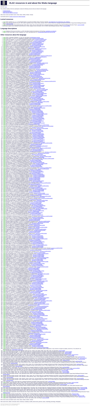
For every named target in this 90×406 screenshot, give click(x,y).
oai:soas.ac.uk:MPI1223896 (36, 276)
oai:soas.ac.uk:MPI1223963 (41, 163)
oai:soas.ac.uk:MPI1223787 (38, 41)
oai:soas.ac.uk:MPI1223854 (37, 272)
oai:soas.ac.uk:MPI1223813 (41, 318)
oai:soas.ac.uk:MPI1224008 (40, 188)
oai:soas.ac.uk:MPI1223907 (36, 199)
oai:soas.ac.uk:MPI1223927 (34, 239)
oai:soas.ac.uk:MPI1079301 (56, 248)
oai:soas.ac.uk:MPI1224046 (42, 128)
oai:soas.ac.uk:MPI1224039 (36, 206)
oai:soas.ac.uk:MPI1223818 (42, 315)
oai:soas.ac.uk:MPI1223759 (35, 80)
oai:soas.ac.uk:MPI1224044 (37, 138)
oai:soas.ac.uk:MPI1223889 (36, 286)
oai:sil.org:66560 (66, 25)
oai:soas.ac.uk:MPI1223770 (46, 55)
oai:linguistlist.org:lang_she (17, 349)
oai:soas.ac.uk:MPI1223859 (43, 273)
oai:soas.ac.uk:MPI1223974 (50, 152)
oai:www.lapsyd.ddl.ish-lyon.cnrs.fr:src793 (46, 32)
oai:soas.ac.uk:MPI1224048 (35, 132)
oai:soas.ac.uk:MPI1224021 (41, 245)
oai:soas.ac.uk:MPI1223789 (38, 43)
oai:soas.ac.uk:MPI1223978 (35, 147)
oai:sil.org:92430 (45, 397)
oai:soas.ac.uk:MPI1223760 (44, 78)
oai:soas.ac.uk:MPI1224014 (43, 168)
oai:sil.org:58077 (81, 375)
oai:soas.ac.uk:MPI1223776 (34, 53)
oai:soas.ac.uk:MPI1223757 (38, 83)
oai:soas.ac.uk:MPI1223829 (34, 305)
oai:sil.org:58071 (6, 374)
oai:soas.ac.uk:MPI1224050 (37, 102)
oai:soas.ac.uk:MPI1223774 (38, 51)
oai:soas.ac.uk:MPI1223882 (38, 287)
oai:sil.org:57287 (78, 361)
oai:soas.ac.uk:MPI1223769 (35, 62)
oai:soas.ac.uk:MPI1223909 (38, 189)
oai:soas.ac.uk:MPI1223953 (34, 103)
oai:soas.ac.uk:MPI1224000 (36, 202)
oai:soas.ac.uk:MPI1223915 (34, 183)
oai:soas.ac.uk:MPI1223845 (36, 322)
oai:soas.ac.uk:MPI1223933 (44, 221)
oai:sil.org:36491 (68, 352)
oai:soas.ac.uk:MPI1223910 (36, 184)
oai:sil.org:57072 (68, 353)
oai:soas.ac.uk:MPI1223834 (45, 332)
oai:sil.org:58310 (51, 381)
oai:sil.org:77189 (80, 395)
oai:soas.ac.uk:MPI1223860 (39, 263)
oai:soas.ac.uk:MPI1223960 (37, 159)
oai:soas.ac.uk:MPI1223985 (37, 98)
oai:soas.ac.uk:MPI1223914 (36, 181)
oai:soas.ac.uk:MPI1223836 (34, 336)
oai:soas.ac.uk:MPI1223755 (50, 81)
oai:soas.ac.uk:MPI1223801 (37, 346)
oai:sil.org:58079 (80, 378)
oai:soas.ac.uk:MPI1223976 (35, 145)
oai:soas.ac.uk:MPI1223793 (34, 68)
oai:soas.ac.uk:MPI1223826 (36, 309)
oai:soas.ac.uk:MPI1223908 (36, 187)
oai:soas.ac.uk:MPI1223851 (34, 269)
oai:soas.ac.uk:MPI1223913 (34, 179)
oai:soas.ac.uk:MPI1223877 (43, 297)
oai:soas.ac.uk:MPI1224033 (34, 224)
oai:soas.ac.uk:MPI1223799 (35, 67)
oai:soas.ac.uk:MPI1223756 (34, 82)
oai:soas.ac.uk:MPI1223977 (42, 146)
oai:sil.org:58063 (65, 371)
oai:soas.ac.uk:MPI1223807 (38, 338)
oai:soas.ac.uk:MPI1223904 (39, 193)
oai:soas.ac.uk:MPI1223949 (37, 131)
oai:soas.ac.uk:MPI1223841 (41, 325)
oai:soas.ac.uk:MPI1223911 (43, 185)
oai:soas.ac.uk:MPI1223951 (37, 110)
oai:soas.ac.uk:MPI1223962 (36, 161)
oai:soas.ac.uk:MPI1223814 (39, 319)
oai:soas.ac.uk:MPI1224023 (34, 234)
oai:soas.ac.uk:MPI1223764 (36, 76)
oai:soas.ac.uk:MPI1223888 (35, 285)
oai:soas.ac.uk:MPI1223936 (33, 211)
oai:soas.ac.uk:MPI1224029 (35, 231)
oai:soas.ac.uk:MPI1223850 (33, 268)
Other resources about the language (10, 12)
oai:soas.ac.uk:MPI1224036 (37, 214)
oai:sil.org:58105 (9, 23)
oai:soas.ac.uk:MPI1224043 (38, 136)
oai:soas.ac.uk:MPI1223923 (37, 246)
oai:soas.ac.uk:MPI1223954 (46, 105)
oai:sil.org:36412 (68, 351)
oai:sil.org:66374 (6, 386)
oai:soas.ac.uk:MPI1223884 (35, 289)
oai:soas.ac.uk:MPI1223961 (35, 160)
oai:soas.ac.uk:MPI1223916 (35, 169)
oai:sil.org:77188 (76, 394)
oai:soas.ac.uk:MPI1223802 (42, 347)
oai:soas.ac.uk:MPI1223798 (34, 66)
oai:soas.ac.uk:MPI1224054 (41, 113)
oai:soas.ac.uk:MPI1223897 (35, 277)
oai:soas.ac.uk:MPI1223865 (42, 261)
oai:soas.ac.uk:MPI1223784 (34, 47)
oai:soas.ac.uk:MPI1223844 (46, 321)
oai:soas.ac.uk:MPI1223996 (34, 84)
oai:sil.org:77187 (75, 393)
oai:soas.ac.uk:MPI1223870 (35, 250)
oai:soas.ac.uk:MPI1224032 (43, 222)
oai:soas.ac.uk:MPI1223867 (38, 255)
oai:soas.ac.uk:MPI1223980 (39, 142)
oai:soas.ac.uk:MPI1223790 (42, 63)
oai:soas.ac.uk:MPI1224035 (37, 212)
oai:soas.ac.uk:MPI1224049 (38, 133)
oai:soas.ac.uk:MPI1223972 (38, 150)
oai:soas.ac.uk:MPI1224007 (34, 186)
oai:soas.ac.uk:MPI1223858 (34, 267)
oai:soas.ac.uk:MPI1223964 (40, 155)
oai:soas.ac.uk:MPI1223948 (35, 129)
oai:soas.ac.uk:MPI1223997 (39, 85)
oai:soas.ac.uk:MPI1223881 (38, 293)
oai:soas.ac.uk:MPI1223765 (37, 77)
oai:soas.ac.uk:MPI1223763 (34, 75)
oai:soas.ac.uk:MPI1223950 (35, 109)
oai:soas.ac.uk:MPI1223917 (38, 171)
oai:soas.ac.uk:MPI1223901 (39, 201)
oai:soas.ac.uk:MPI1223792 (37, 65)
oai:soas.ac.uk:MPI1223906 (39, 197)
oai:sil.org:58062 (64, 370)
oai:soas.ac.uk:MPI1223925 (37, 235)
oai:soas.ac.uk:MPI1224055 (38, 115)
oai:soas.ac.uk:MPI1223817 (39, 314)
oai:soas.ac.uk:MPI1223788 (36, 42)
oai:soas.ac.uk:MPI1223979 (45, 148)
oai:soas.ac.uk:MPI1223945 (39, 137)
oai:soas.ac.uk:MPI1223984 (35, 97)
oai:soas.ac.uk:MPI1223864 (37, 260)
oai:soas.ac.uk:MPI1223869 (42, 257)
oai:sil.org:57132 (83, 358)
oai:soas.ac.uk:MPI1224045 (39, 139)
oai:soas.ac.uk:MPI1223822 (40, 301)
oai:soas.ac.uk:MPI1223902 (35, 203)
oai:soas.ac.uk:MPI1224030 (34, 219)
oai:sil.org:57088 (70, 355)
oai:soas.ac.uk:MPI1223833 (37, 331)
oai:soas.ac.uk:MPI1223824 (41, 307)
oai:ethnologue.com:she (35, 37)
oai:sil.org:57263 (81, 359)
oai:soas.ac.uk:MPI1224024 (37, 236)
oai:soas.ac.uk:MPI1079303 (48, 249)
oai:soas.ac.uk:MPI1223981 (46, 143)
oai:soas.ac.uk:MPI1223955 (34, 108)
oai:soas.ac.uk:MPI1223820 (39, 299)
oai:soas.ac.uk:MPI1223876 (38, 296)
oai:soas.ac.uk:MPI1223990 (41, 93)
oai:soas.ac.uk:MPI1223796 (40, 71)
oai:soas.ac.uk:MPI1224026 (34, 226)
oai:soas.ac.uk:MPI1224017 (35, 172)
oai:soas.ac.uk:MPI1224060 (38, 162)
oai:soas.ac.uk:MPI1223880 (35, 292)
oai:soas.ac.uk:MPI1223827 (39, 302)
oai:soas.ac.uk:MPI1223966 (38, 157)
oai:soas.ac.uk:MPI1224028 (33, 228)
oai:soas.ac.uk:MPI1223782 (35, 45)
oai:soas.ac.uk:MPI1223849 (41, 328)
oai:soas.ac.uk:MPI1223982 (36, 144)
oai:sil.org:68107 (74, 390)
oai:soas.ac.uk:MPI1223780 (38, 38)
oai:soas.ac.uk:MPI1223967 (48, 158)
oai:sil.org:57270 (66, 360)
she (6, 6)
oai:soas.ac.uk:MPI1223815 (37, 312)
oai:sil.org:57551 (80, 364)
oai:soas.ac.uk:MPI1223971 (36, 149)
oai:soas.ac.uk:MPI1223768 (36, 61)
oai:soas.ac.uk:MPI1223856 (37, 265)
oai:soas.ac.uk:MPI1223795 (42, 70)
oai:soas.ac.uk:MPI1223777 (34, 54)
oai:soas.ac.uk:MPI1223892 (38, 281)
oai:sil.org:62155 (63, 384)
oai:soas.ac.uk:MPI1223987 (36, 100)
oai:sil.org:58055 (69, 369)
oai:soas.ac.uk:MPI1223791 (39, 64)
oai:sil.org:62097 (70, 383)
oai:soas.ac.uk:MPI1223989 (41, 95)
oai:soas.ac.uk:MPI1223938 (46, 216)
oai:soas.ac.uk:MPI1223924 (41, 233)
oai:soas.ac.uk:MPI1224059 (38, 112)
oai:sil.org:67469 (83, 388)
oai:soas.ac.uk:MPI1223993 (40, 90)
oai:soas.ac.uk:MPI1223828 (43, 303)
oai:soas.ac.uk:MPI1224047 (37, 130)
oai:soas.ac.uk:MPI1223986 (39, 99)
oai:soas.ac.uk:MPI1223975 (43, 153)
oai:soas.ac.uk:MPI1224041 (37, 127)
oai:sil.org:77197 (82, 396)
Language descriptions (7, 11)
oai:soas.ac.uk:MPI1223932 (38, 218)
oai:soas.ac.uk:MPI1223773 (37, 50)
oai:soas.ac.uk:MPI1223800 (37, 345)
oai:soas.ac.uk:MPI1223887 (37, 283)
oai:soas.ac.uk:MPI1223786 (39, 40)
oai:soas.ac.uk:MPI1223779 (35, 49)
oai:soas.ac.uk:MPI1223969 (36, 166)
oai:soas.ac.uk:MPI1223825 (39, 308)
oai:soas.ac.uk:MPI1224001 (37, 204)
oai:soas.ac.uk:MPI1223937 (35, 213)
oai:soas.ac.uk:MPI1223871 (45, 251)
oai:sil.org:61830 (75, 382)
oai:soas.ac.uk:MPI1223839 (39, 334)
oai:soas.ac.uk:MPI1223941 (39, 122)
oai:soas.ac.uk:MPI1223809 (37, 340)
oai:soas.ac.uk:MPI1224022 (34, 232)
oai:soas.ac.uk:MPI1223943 (47, 126)
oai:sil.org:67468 (83, 387)
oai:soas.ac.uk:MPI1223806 (34, 344)
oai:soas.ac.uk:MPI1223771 (41, 56)
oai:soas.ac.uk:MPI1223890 (35, 279)
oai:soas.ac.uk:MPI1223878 (40, 298)
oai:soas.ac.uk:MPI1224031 (34, 220)
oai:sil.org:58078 (9, 377)
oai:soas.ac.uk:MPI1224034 (38, 210)
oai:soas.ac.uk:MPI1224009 (38, 190)
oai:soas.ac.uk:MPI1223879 (41, 294)
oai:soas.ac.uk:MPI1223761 (35, 73)
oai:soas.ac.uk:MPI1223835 (35, 335)
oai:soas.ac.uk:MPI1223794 (41, 69)
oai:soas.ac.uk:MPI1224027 (40, 229)
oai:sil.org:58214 (9, 380)
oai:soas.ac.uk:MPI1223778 (40, 48)
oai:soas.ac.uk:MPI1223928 (41, 227)
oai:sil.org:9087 (62, 350)
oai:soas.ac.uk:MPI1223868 (38, 256)
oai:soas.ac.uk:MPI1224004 (45, 196)
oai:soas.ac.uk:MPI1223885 (41, 290)
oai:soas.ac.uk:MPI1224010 (34, 177)
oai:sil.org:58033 (76, 368)
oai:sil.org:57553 (19, 366)
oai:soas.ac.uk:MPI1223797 (35, 72)
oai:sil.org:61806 (81, 24)
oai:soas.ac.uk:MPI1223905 (36, 195)
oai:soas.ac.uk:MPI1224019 (45, 167)
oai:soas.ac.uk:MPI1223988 (37, 94)
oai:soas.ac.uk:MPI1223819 (44, 310)
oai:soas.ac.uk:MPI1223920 (35, 240)
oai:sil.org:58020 (65, 367)
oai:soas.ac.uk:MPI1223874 (38, 254)
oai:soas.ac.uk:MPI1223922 (38, 243)
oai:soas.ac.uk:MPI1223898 (40, 278)
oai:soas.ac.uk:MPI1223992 (42, 89)
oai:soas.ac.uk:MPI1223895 (38, 275)
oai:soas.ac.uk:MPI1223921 (39, 241)
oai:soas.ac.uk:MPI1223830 (34, 333)
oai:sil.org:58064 (65, 372)
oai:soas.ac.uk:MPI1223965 (45, 156)
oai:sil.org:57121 (81, 356)
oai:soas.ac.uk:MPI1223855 (36, 264)
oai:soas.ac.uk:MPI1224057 (36, 119)
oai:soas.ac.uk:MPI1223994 (36, 91)
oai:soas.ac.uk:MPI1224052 (36, 106)
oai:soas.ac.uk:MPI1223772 (35, 57)
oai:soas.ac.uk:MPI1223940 (35, 121)
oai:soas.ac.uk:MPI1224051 (35, 104)
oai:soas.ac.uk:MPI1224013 (45, 182)
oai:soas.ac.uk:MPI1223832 (36, 330)
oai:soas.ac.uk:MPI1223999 (35, 87)
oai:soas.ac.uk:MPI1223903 (39, 205)
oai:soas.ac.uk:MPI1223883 (35, 288)
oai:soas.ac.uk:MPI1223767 (36, 59)
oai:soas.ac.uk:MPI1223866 (34, 262)
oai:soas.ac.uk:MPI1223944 (37, 135)
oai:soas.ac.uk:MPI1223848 (40, 327)
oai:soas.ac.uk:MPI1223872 (39, 252)
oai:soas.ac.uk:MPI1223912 (34, 178)
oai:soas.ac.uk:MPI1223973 (35, 151)
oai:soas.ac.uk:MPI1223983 (36, 96)
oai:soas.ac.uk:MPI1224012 (38, 180)
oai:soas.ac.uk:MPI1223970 (37, 154)
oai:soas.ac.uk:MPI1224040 (43, 124)
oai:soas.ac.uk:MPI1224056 (38, 117)
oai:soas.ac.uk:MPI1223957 (36, 116)
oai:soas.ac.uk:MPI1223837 (35, 337)
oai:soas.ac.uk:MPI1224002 (34, 191)
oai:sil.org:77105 (6, 392)
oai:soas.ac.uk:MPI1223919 (38, 176)
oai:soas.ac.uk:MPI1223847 (35, 326)
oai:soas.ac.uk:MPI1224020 (36, 242)
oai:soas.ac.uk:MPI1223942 (34, 123)
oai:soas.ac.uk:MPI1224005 (47, 198)
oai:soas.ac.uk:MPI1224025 (41, 238)
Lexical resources (6, 10)
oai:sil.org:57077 (75, 354)
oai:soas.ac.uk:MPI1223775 (36, 52)
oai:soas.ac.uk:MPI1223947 (37, 140)
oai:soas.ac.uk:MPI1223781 (37, 44)
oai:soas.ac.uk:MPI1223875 (38, 295)
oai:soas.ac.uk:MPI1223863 (37, 259)
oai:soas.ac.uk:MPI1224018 (39, 175)
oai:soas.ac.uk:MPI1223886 (36, 291)
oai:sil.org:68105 (81, 389)
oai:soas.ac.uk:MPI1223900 (42, 200)
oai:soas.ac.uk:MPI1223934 (37, 223)
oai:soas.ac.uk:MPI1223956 (37, 114)
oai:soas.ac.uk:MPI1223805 (35, 343)
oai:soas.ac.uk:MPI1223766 (34, 58)
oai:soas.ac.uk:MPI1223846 (37, 323)
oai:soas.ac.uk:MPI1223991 (39, 88)
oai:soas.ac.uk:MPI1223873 (42, 253)
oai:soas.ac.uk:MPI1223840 (38, 324)
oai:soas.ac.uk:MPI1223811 (34, 316)
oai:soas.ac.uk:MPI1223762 (38, 74)
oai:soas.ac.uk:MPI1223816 (38, 313)
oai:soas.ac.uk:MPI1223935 (39, 225)
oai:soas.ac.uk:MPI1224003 (43, 194)
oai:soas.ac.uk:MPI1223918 (38, 174)
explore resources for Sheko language (17, 16)
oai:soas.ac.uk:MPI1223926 (37, 237)
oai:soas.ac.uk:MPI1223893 (37, 282)
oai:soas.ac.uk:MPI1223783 (39, 46)
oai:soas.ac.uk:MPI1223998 (38, 86)
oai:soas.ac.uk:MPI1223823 (42, 306)
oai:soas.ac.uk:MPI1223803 (36, 341)
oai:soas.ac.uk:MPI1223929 (39, 230)
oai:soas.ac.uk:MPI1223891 (42, 280)
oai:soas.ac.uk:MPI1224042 (38, 134)
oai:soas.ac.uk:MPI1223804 (41, 342)
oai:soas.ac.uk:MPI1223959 (38, 120)
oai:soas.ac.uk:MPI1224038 (38, 207)
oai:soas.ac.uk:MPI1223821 (46, 300)
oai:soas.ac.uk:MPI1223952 (43, 101)
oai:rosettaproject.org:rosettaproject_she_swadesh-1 (59, 21)
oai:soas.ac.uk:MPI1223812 (37, 317)
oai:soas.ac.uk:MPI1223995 (38, 92)
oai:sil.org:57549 (14, 363)
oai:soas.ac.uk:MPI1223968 (35, 165)
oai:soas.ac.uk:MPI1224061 (37, 164)
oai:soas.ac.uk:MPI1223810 (35, 311)
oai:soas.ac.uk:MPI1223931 (35, 209)
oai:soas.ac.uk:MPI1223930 (41, 208)
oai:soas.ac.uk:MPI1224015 (36, 170)
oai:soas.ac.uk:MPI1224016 (37, 173)
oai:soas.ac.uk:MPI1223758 (38, 79)
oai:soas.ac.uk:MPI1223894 (37, 274)
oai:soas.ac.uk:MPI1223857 (42, 266)
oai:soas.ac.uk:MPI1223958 (38, 118)
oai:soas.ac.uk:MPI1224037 (37, 217)
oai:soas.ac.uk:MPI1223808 (42, 339)
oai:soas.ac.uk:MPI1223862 (40, 258)
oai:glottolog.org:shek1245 (51, 31)
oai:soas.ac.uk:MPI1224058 (37, 111)
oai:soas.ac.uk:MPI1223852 (38, 270)
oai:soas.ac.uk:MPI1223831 (42, 329)
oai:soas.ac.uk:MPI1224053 (39, 107)
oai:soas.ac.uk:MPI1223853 (35, 271)
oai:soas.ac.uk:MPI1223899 (37, 247)
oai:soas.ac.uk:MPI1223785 (40, 39)
